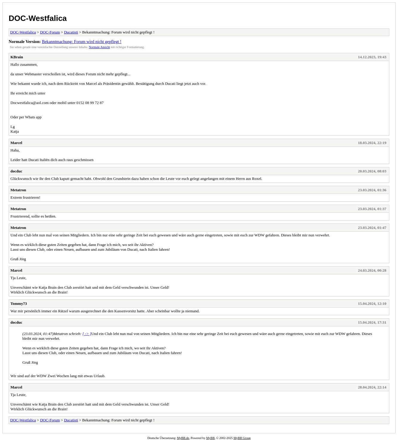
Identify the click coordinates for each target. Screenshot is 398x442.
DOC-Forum (50, 32)
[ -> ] (86, 333)
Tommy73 (18, 303)
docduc (16, 171)
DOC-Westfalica (38, 18)
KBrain (16, 57)
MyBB (210, 438)
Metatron (18, 190)
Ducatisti (71, 32)
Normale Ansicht (99, 47)
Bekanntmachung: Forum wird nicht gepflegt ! (81, 41)
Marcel (16, 142)
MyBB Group (242, 438)
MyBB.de (183, 438)
